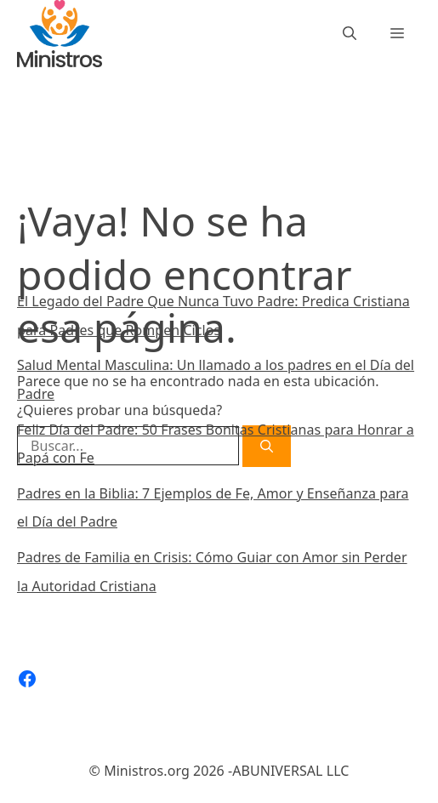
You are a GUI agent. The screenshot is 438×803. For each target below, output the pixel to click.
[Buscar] (263, 198)
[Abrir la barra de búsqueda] (349, 33)
